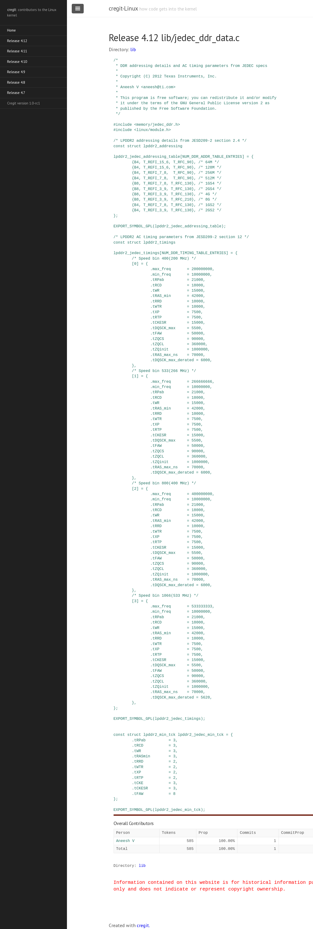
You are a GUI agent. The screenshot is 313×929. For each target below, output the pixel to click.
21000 (197, 280)
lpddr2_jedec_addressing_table (147, 156)
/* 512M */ (209, 178)
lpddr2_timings (159, 242)
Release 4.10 (17, 61)
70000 (197, 355)
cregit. (143, 925)
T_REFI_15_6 (156, 162)
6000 (205, 360)
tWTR (157, 306)
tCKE (138, 783)
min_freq (162, 274)
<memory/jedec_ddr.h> (157, 124)
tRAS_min (162, 296)
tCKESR (159, 322)
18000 (197, 285)
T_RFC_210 (181, 199)
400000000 (202, 494)
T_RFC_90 (182, 162)
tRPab (158, 280)
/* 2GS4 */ (209, 189)
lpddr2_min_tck (159, 735)
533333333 (202, 606)
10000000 (201, 274)
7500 (196, 312)
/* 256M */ (209, 172)
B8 (136, 183)
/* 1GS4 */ (209, 183)
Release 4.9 (16, 72)
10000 (197, 301)
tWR (156, 290)
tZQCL (158, 344)
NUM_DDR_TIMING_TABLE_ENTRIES (194, 253)
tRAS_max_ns (165, 355)
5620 (205, 697)
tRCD (157, 285)
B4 (136, 162)
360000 (198, 344)
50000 (197, 333)
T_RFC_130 (181, 183)
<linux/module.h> (152, 130)
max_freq (162, 269)
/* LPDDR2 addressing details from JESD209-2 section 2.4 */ (180, 140)
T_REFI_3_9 (154, 189)
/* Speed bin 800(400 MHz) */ (164, 483)
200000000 (202, 269)
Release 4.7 (16, 92)
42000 (197, 296)
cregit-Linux (123, 8)
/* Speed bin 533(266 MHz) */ (164, 371)
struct (134, 146)
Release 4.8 (16, 82)
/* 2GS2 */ (209, 210)
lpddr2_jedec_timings (136, 253)
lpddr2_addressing (162, 146)
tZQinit (161, 349)
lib (133, 49)
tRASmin (142, 756)
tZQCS (158, 339)
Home (11, 30)
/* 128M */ (209, 167)
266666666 (202, 381)
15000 (197, 290)
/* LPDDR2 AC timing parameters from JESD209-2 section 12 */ (181, 237)
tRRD (157, 301)
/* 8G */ (207, 199)
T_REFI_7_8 (154, 172)
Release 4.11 (17, 51)
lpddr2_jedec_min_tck (201, 735)
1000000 (200, 349)
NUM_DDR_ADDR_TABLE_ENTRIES (212, 156)
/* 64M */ (208, 162)
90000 (197, 339)
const (119, 146)
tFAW (157, 333)
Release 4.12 (17, 40)
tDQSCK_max (164, 328)
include (124, 124)
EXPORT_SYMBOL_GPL (133, 226)
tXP (156, 312)
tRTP (157, 317)
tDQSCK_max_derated (173, 360)
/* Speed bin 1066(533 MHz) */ (165, 595)
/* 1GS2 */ (209, 205)
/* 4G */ (207, 194)
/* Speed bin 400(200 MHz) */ (164, 258)
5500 (196, 328)
